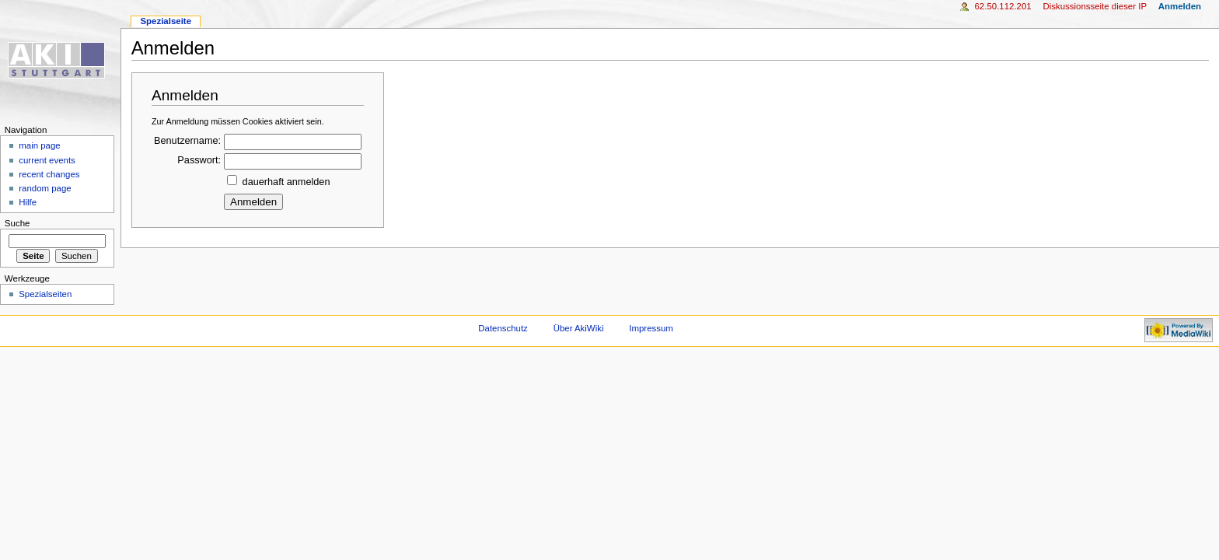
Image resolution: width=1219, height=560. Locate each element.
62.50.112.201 (1002, 6)
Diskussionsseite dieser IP (1095, 6)
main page (40, 145)
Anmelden (1179, 6)
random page (45, 188)
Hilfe (28, 202)
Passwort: (199, 160)
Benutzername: (187, 140)
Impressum (651, 328)
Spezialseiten (45, 294)
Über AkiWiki (579, 328)
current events (47, 160)
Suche (17, 223)
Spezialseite (165, 21)
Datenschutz (503, 328)
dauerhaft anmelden (286, 182)
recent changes (49, 174)
